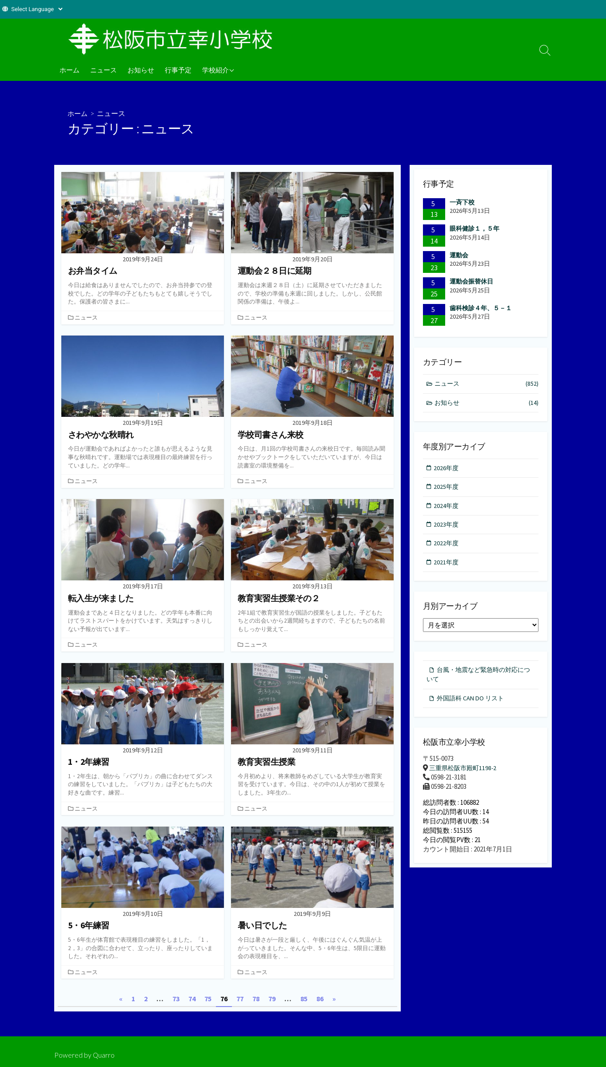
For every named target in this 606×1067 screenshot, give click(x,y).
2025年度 (447, 488)
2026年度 (447, 469)
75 (207, 998)
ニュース (103, 70)
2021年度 (447, 566)
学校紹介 (215, 70)
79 (271, 998)
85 (303, 998)
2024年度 (447, 508)
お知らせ (141, 70)
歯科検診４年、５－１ (481, 308)
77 (239, 998)
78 (255, 998)
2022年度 (447, 547)
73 (175, 998)
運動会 (459, 255)
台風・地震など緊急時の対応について (478, 679)
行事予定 (178, 70)
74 (191, 998)
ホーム (70, 70)
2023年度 (447, 527)
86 (319, 998)
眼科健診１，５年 (474, 228)
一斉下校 (462, 202)
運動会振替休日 (471, 282)
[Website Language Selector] (36, 9)
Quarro (104, 1055)
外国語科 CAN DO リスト (472, 703)
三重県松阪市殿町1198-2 (464, 774)
